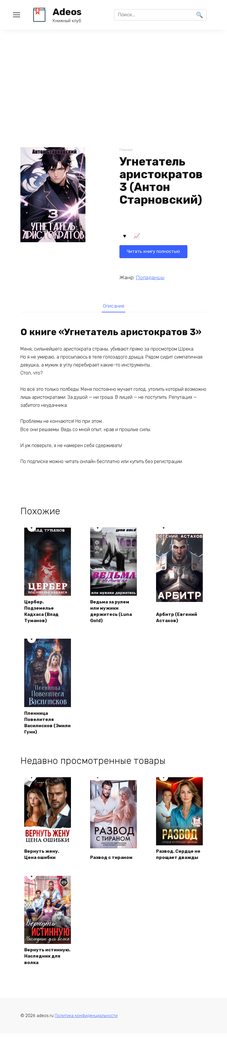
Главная (126, 150)
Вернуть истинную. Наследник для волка (44, 969)
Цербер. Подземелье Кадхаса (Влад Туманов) (43, 612)
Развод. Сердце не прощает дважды (177, 860)
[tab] (113, 307)
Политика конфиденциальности (86, 1033)
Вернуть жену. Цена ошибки (43, 864)
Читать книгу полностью (155, 237)
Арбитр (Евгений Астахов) (178, 619)
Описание (113, 307)
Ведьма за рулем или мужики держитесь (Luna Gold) (112, 612)
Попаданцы (150, 277)
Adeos (67, 11)
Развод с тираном (113, 867)
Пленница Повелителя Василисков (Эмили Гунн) (41, 724)
